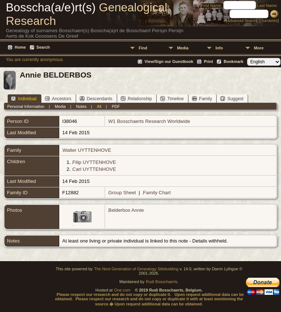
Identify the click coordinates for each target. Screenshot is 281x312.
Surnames (269, 21)
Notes (81, 106)
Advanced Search (241, 21)
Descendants (96, 98)
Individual (24, 98)
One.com (122, 290)
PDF (116, 106)
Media (182, 48)
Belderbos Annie (126, 210)
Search (43, 47)
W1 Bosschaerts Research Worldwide (149, 121)
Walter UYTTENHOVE (87, 150)
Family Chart (157, 192)
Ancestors (58, 98)
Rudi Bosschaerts (161, 281)
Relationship (136, 98)
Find (143, 48)
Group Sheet (122, 192)
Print (208, 61)
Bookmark (233, 61)
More (258, 48)
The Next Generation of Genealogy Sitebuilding (136, 269)
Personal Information (26, 106)
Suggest (231, 98)
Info (219, 48)
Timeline (172, 98)
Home (20, 47)
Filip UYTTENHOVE (94, 162)
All (99, 106)
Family (202, 98)
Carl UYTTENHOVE (94, 169)
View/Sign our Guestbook (169, 61)
